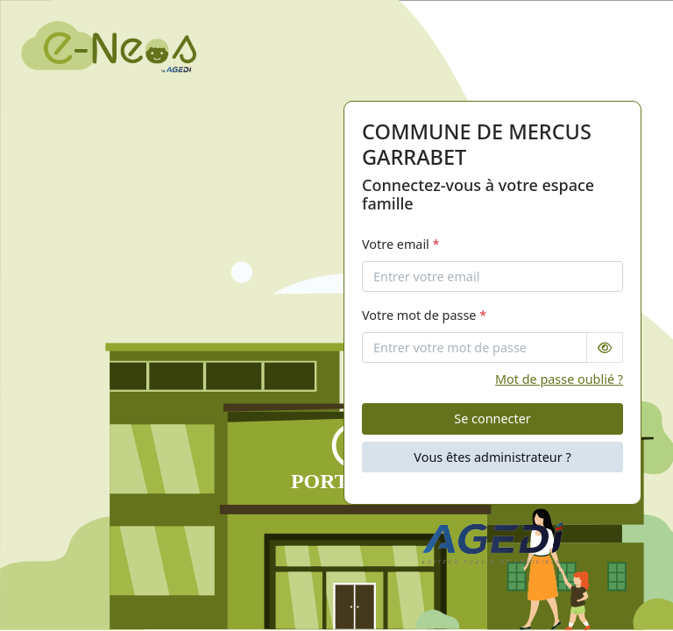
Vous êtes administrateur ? (492, 457)
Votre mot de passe (424, 315)
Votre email (401, 244)
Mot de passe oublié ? (559, 379)
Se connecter (492, 418)
